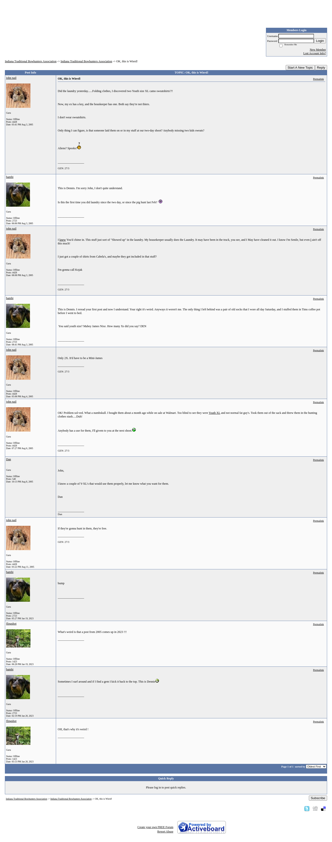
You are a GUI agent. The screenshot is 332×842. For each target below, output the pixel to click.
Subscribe (318, 798)
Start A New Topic (300, 67)
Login (320, 41)
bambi (9, 177)
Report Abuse (165, 831)
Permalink (318, 78)
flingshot (11, 623)
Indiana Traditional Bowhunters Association (31, 61)
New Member (318, 49)
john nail (11, 78)
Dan (8, 459)
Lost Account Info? (314, 53)
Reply (321, 67)
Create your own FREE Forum (155, 827)
